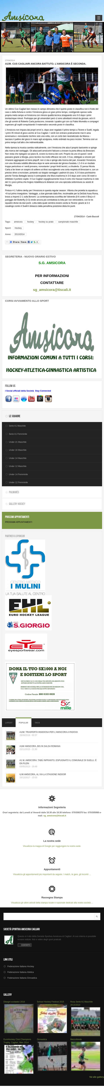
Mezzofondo (76, 1039)
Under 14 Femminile (18, 474)
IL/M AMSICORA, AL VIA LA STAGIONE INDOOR (42, 774)
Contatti (25, 945)
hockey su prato (46, 222)
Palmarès (14, 492)
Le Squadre (14, 416)
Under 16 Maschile (17, 450)
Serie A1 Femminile (18, 434)
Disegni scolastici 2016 (14, 1002)
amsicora (18, 222)
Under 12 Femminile (18, 482)
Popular (23, 723)
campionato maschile (68, 222)
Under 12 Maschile (17, 466)
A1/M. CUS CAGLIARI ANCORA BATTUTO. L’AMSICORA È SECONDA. (45, 63)
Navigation (98, 18)
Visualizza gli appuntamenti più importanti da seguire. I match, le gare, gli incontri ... (52, 872)
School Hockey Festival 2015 (50, 1002)
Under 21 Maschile (17, 442)
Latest (8, 723)
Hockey (18, 228)
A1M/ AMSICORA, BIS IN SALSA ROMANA (39, 746)
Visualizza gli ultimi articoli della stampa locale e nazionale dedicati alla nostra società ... (52, 900)
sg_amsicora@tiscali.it (52, 290)
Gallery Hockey (17, 504)
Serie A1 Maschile (17, 426)
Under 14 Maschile (17, 458)
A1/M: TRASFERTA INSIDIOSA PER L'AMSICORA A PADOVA (48, 732)
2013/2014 (20, 234)
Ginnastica (42, 1039)
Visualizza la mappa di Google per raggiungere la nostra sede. (52, 843)
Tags (37, 723)
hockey (30, 222)
